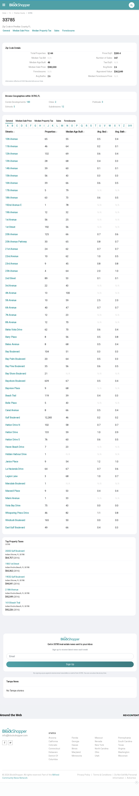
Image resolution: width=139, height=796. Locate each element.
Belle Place (11, 403)
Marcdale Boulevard (15, 483)
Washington (123, 752)
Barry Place (11, 337)
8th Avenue (10, 322)
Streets (9, 131)
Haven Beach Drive (14, 446)
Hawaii (75, 745)
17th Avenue (11, 190)
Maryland (76, 752)
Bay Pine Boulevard (15, 366)
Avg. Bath (120, 131)
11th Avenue (11, 146)
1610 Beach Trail (12, 603)
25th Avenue (11, 271)
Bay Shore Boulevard (15, 373)
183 (28, 102)
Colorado (53, 745)
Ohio (97, 752)
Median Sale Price (21, 30)
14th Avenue (11, 168)
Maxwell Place (12, 490)
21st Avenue (11, 249)
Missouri (99, 738)
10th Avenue (11, 139)
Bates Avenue (12, 344)
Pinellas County (19, 13)
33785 (22, 554)
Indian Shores (10, 554)
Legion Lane (11, 476)
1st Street (10, 227)
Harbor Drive (11, 432)
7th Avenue (10, 315)
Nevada (98, 741)
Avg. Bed (102, 131)
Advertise (131, 778)
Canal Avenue (12, 410)
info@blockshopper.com (15, 735)
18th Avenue (11, 197)
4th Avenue (10, 293)
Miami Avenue (12, 498)
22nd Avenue (11, 256)
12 (63, 106)
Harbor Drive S (12, 439)
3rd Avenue (11, 285)
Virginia (121, 748)
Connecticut (54, 748)
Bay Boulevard (12, 351)
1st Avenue (11, 219)
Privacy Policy (83, 775)
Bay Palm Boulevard (15, 359)
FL (10, 13)
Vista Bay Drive (12, 505)
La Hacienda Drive (14, 468)
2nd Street (10, 278)
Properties (51, 131)
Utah (97, 756)
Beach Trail (10, 395)
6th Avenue (10, 307)
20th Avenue (11, 234)
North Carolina (101, 748)
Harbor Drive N (12, 425)
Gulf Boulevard (12, 417)
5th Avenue (10, 300)
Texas (121, 745)
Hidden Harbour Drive (16, 454)
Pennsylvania (124, 738)
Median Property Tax (41, 30)
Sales (56, 30)
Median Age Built (75, 131)
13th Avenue (11, 161)
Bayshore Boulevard (15, 381)
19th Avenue (11, 212)
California (53, 741)
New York (99, 745)
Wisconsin (123, 756)
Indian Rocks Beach (13, 567)
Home (4, 13)
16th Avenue (11, 183)
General (6, 30)
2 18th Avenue (11, 590)
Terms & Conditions (102, 775)
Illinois (74, 748)
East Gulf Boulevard (15, 527)
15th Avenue (11, 175)
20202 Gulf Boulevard (14, 551)
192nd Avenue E (13, 205)
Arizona (52, 738)
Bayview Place (12, 388)
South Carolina (125, 741)
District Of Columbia (53, 758)
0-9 (130, 125)
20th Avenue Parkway (16, 241)
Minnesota (77, 756)
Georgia (75, 741)
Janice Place (11, 461)
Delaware (53, 752)
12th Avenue (11, 153)
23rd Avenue (11, 263)
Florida (75, 738)
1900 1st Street (12, 564)
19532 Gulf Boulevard (14, 577)
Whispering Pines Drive (17, 512)
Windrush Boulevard (15, 520)
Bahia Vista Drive (13, 329)
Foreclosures (68, 30)
